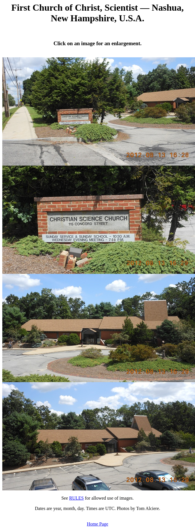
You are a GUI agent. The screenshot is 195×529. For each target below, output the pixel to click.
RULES (76, 498)
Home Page (97, 524)
